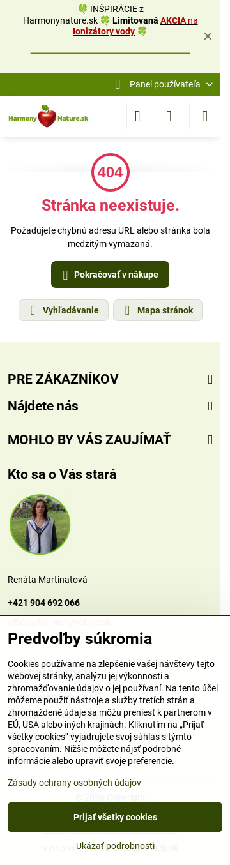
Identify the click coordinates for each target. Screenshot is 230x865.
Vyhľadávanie (63, 310)
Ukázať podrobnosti (115, 846)
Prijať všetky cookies (115, 817)
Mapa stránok (157, 310)
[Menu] (205, 116)
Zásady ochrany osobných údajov (74, 783)
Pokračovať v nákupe (108, 275)
